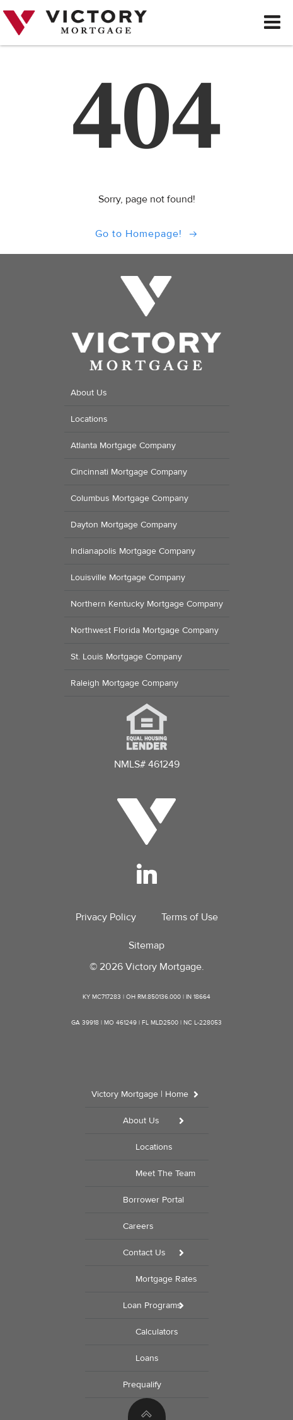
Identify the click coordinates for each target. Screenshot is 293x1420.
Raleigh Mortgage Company (124, 683)
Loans (147, 1358)
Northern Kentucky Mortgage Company (147, 603)
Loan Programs (166, 1305)
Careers (138, 1226)
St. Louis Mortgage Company (126, 656)
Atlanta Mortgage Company (123, 445)
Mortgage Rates (166, 1279)
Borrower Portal (153, 1199)
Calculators (156, 1331)
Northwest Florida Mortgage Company (145, 630)
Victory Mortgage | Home (150, 1094)
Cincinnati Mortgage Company (129, 471)
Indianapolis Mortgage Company (133, 551)
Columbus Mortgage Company (129, 498)
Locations (89, 419)
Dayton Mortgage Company (124, 524)
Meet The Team (165, 1173)
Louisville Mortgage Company (128, 577)
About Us (89, 392)
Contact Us (166, 1252)
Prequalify (142, 1384)
